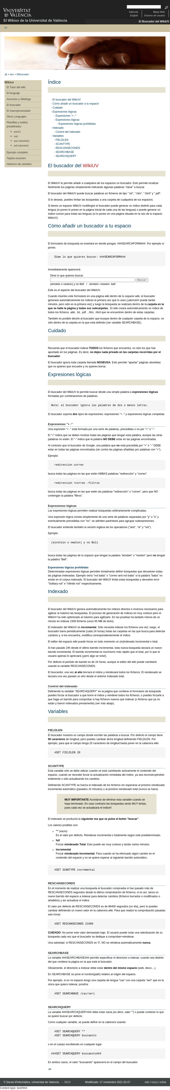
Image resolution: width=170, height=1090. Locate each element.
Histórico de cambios (19, 164)
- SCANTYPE (62, 144)
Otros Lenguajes (16, 116)
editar (163, 1082)
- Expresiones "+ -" (65, 115)
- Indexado (57, 127)
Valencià (133, 12)
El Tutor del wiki (16, 87)
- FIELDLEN (61, 139)
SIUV (67, 1082)
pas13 (17, 131)
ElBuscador (23, 74)
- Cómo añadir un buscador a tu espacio (75, 103)
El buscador (14, 105)
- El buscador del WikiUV (66, 99)
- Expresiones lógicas (64, 111)
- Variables (57, 135)
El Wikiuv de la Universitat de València (35, 20)
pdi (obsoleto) (21, 145)
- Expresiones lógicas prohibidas (76, 123)
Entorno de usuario (154, 15)
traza (154, 1082)
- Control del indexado (67, 131)
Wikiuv (9, 82)
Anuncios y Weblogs (19, 99)
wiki (147, 1082)
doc (12, 74)
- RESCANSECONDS (67, 148)
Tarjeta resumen (16, 158)
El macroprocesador (19, 110)
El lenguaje (13, 93)
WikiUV (91, 165)
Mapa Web (159, 12)
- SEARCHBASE (64, 152)
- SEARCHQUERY (65, 156)
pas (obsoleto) (21, 140)
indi (16, 136)
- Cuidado (57, 107)
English (134, 15)
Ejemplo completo (17, 152)
